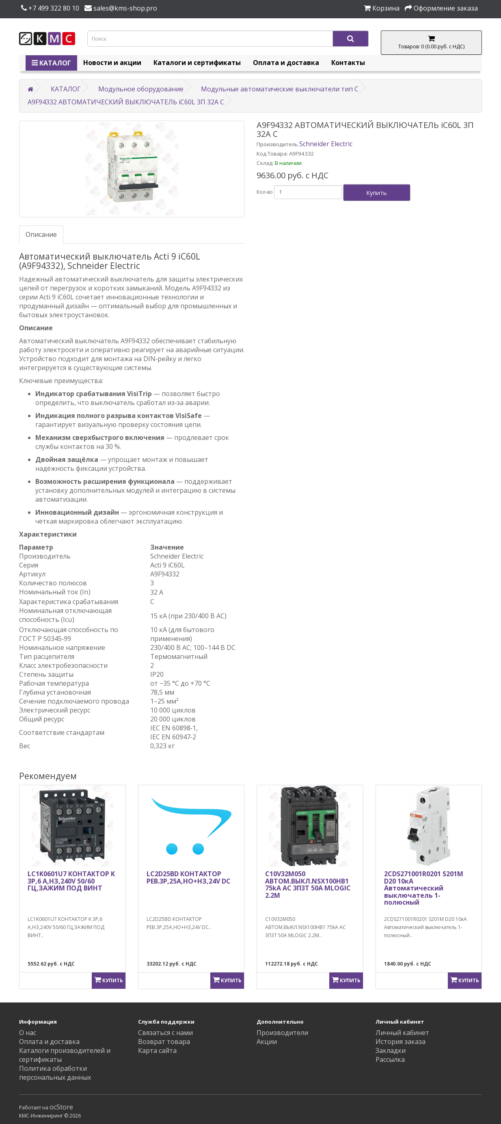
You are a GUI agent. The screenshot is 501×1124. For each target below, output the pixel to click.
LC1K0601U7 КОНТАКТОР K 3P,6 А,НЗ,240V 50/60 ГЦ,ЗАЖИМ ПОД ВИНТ (71, 880)
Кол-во (265, 191)
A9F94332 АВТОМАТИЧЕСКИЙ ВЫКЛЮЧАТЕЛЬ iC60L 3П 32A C (126, 101)
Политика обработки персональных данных (55, 1073)
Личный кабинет (402, 1032)
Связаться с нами (165, 1032)
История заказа (400, 1041)
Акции (267, 1041)
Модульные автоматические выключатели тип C (279, 88)
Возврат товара (164, 1041)
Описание (41, 234)
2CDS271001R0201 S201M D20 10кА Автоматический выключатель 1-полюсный (423, 888)
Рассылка (390, 1059)
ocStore (61, 1106)
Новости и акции (112, 62)
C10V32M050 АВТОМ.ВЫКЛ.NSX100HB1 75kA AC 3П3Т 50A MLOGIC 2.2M (308, 884)
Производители (282, 1032)
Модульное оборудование (141, 88)
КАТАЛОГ (51, 62)
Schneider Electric (325, 143)
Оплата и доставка (286, 62)
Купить (376, 192)
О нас (27, 1032)
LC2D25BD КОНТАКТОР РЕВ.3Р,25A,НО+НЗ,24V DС (189, 877)
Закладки (391, 1050)
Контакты (348, 62)
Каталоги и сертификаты (197, 62)
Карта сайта (157, 1050)
